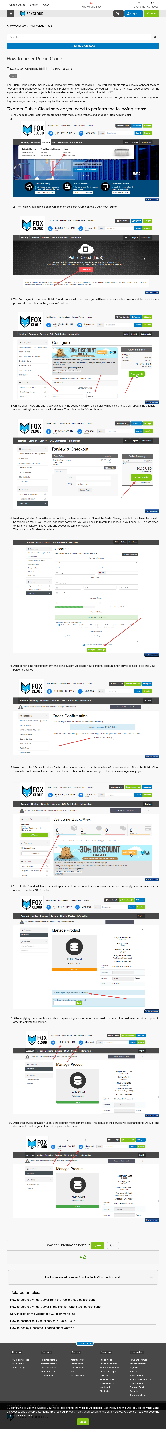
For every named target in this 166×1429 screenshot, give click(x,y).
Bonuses (134, 1371)
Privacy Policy (136, 1375)
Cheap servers (78, 1367)
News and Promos (138, 1360)
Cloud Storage (18, 1367)
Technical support (108, 1371)
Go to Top (84, 1343)
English (34, 4)
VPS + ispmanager (20, 1360)
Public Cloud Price (108, 1364)
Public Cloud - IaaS (41, 25)
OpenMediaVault (108, 1383)
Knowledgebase (16, 25)
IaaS (14, 76)
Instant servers (78, 1360)
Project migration (108, 1379)
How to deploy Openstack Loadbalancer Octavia (42, 1328)
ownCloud (105, 1387)
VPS (72, 1371)
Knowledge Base (138, 1395)
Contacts (134, 1391)
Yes (97, 1245)
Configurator (77, 1364)
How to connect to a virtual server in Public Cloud (42, 1321)
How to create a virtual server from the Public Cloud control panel (53, 1299)
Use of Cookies (136, 1407)
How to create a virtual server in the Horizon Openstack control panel (55, 1306)
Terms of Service (138, 1387)
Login (151, 13)
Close (83, 1421)
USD (46, 4)
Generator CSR (48, 1371)
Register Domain (49, 1360)
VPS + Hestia (17, 1364)
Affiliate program (138, 1364)
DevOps (104, 1375)
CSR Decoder (47, 1375)
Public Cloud (106, 1360)
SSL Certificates (48, 1367)
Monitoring (105, 1391)
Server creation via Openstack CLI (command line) (43, 1313)
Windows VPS (77, 1375)
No (113, 1245)
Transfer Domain (49, 1364)
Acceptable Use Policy (140, 1379)
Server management (109, 1367)
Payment (134, 1367)
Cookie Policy (136, 1383)
